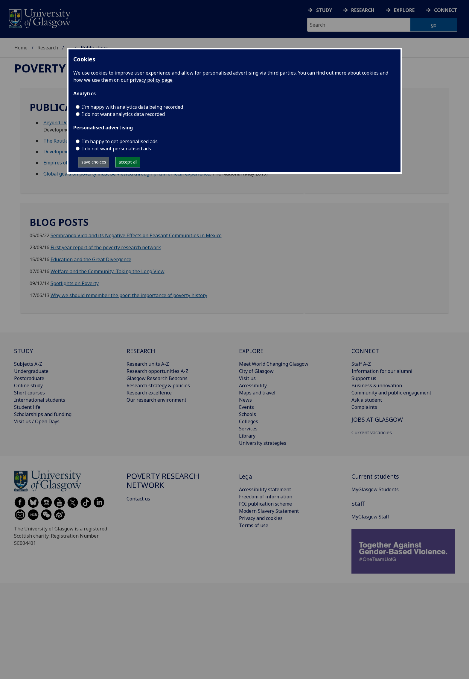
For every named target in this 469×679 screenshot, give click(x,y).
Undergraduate (31, 371)
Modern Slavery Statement (269, 511)
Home (21, 47)
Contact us (138, 498)
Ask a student (366, 400)
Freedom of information (265, 496)
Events (246, 407)
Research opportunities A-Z (157, 371)
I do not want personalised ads (116, 148)
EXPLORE (251, 351)
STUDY (23, 351)
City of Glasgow (256, 371)
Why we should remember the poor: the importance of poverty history (129, 295)
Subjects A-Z (28, 364)
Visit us (247, 378)
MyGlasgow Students (375, 489)
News (245, 400)
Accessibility (253, 385)
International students (39, 400)
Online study (28, 385)
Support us (363, 378)
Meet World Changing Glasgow (273, 364)
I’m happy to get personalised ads (120, 141)
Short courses (29, 392)
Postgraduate (29, 378)
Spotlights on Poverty (75, 283)
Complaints (364, 407)
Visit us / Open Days (37, 421)
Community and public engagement (391, 392)
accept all (127, 162)
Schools (247, 414)
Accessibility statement (265, 489)
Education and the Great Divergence (91, 259)
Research (362, 10)
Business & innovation (376, 385)
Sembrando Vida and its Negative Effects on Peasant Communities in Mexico (136, 235)
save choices (93, 162)
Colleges (248, 421)
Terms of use (253, 525)
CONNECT (365, 351)
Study (324, 10)
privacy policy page (151, 80)
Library (247, 435)
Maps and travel (257, 392)
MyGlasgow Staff (370, 516)
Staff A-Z (361, 364)
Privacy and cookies (261, 518)
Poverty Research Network (163, 480)
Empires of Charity (64, 162)
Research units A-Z (148, 364)
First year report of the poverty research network (106, 247)
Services (248, 428)
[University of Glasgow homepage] (39, 18)
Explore (404, 10)
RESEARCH (141, 351)
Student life (27, 407)
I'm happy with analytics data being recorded (132, 107)
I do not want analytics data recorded (123, 114)
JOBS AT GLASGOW (377, 419)
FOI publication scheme (265, 503)
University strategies (262, 443)
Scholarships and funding (42, 414)
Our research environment (156, 400)
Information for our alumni (381, 371)
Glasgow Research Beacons (157, 378)
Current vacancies (371, 432)
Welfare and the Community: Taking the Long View (108, 271)
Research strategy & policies (158, 385)
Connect (445, 10)
